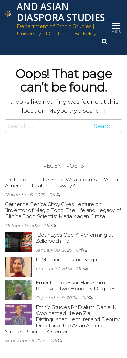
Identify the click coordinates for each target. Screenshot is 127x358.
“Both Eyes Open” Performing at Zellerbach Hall (74, 238)
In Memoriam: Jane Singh (66, 259)
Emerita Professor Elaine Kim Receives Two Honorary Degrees (75, 285)
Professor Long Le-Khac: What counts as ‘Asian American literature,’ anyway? (61, 182)
